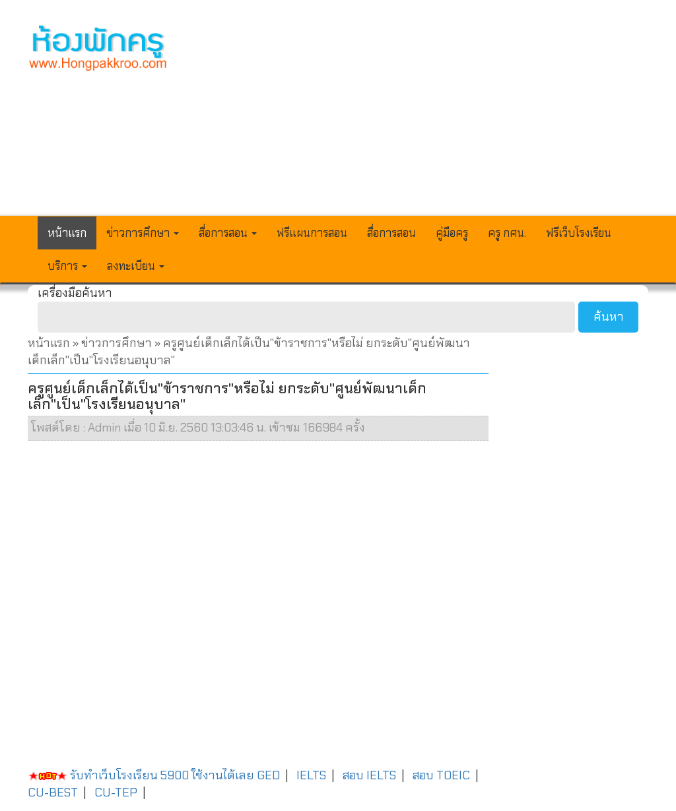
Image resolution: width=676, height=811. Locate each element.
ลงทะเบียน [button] (135, 266)
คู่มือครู (452, 233)
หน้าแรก (67, 233)
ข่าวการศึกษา (116, 343)
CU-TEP (115, 792)
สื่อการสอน (391, 233)
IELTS (311, 775)
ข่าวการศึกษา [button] (142, 233)
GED (268, 775)
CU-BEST (53, 792)
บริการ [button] (67, 266)
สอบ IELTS (369, 775)
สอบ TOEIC (441, 775)
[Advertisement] (418, 116)
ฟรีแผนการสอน (312, 233)
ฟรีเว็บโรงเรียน (578, 233)
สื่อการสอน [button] (228, 233)
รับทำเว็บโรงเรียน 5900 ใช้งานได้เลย (141, 775)
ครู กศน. (507, 233)
